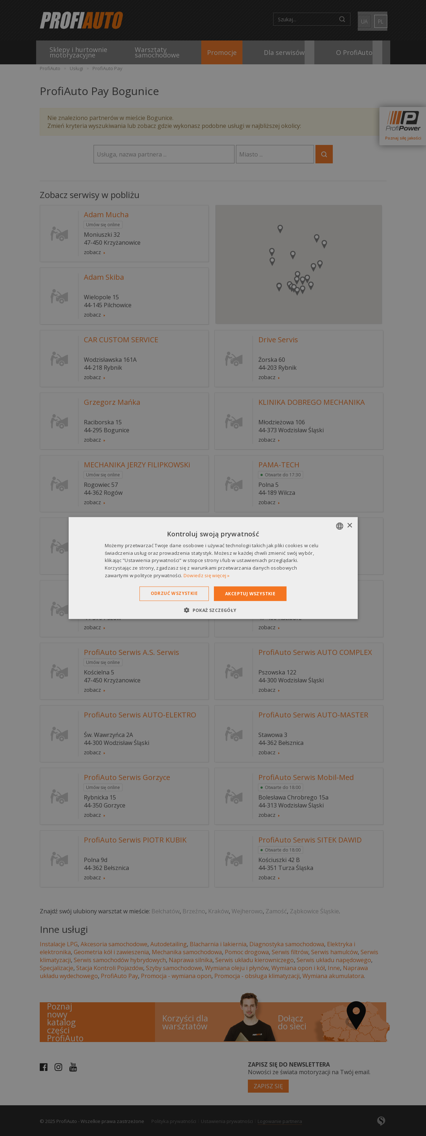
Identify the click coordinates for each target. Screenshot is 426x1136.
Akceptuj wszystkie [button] (250, 593)
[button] (212, 610)
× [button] (349, 525)
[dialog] (213, 568)
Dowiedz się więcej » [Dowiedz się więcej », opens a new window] (207, 575)
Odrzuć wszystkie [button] (174, 593)
